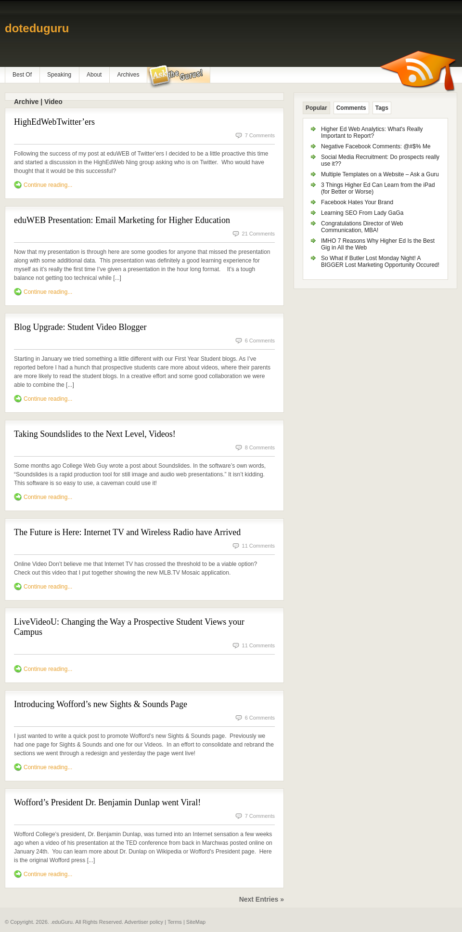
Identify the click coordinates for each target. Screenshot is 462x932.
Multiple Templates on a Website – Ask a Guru (380, 174)
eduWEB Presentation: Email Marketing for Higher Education (122, 220)
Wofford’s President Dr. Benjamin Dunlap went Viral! (107, 802)
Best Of (22, 74)
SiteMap (195, 922)
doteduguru (37, 28)
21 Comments (258, 233)
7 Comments (260, 135)
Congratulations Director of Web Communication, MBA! (362, 227)
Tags (381, 108)
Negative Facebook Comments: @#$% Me (376, 146)
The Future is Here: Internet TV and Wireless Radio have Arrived (127, 532)
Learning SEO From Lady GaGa (362, 213)
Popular (316, 108)
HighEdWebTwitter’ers (54, 122)
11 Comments (258, 546)
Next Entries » (261, 899)
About (94, 74)
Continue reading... (48, 185)
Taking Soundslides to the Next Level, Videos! (95, 434)
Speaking (59, 74)
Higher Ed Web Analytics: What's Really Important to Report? (372, 132)
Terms (174, 922)
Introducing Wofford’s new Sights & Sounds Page (100, 704)
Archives (128, 74)
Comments (351, 108)
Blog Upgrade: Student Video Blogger (80, 327)
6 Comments (260, 340)
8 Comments (260, 447)
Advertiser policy (143, 922)
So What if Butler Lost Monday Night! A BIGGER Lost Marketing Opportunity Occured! (380, 261)
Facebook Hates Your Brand (357, 202)
